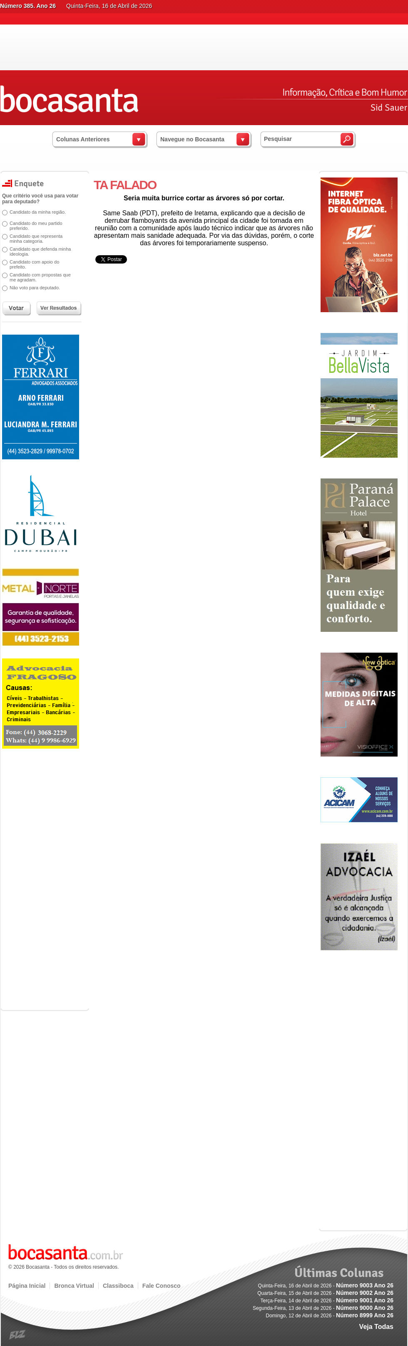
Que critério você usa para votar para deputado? (40, 199)
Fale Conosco (161, 1285)
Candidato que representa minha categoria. (36, 239)
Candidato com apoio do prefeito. (34, 264)
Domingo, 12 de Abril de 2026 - (329, 1316)
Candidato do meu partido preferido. (36, 226)
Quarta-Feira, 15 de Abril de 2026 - (325, 1293)
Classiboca (118, 1285)
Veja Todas (376, 1326)
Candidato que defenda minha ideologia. (40, 251)
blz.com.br (17, 1335)
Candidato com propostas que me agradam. (40, 277)
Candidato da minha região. (38, 212)
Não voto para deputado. (35, 287)
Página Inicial (26, 1285)
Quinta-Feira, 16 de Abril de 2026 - (325, 1286)
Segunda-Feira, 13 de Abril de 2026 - (323, 1308)
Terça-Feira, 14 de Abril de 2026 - (327, 1301)
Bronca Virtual (74, 1285)
